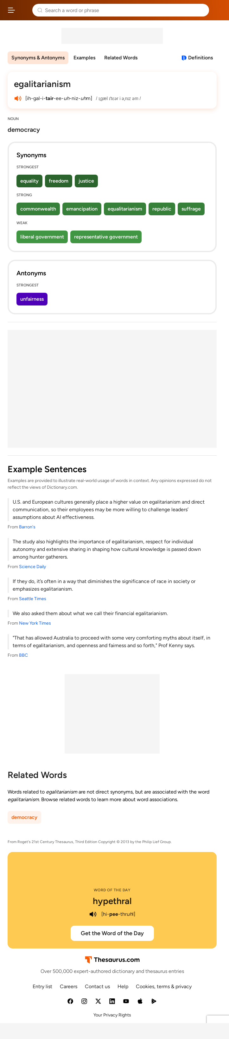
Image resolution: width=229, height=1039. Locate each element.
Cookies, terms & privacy (164, 986)
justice (86, 181)
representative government (106, 237)
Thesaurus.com (23, 10)
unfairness (32, 299)
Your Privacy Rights (112, 1015)
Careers (68, 986)
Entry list (42, 986)
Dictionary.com (217, 10)
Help (123, 986)
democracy (24, 817)
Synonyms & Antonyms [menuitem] (38, 58)
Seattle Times (32, 598)
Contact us (97, 986)
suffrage (191, 209)
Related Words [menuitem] (120, 58)
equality (29, 181)
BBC (23, 655)
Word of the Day (112, 890)
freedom (58, 181)
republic (161, 209)
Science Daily (32, 566)
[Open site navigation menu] (11, 10)
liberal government (42, 237)
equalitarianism (125, 209)
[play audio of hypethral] (93, 914)
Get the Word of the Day (112, 933)
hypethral (112, 900)
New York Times (35, 623)
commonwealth (38, 209)
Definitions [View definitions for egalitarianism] (200, 58)
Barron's (27, 527)
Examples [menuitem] (84, 58)
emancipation (82, 209)
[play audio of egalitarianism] (18, 98)
